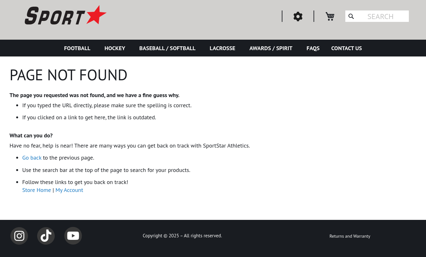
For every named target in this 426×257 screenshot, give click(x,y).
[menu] (213, 48)
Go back (31, 157)
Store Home (36, 190)
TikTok (46, 235)
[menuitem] (78, 48)
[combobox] (377, 16)
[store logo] (64, 16)
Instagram (19, 235)
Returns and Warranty (349, 236)
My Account (69, 190)
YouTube (73, 235)
